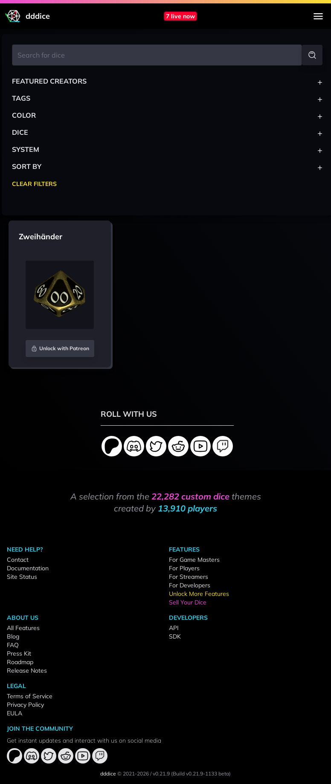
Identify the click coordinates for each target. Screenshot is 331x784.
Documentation (28, 568)
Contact (18, 559)
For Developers (189, 585)
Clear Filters (34, 184)
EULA (14, 713)
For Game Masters (194, 559)
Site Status (22, 577)
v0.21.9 (161, 773)
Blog (13, 636)
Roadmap (20, 662)
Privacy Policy (25, 705)
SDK (175, 636)
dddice (108, 773)
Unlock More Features (199, 594)
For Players (184, 568)
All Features (23, 628)
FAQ (13, 645)
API (174, 628)
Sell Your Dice (187, 602)
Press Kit (19, 653)
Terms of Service (29, 696)
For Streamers (188, 577)
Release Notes (27, 670)
